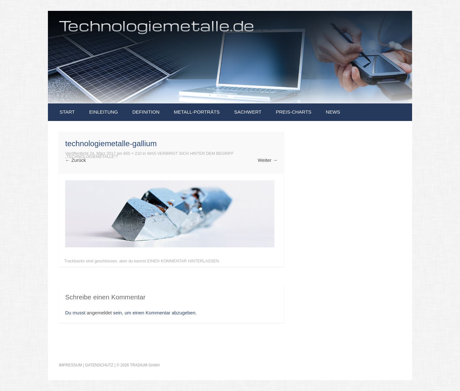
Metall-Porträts (197, 112)
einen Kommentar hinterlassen (183, 261)
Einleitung (103, 112)
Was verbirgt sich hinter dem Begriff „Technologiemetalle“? (149, 155)
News (333, 112)
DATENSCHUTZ (99, 365)
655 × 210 (132, 153)
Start (67, 112)
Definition (145, 112)
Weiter (268, 160)
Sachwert (248, 112)
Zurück (75, 160)
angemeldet (99, 312)
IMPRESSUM (70, 365)
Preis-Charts (293, 112)
